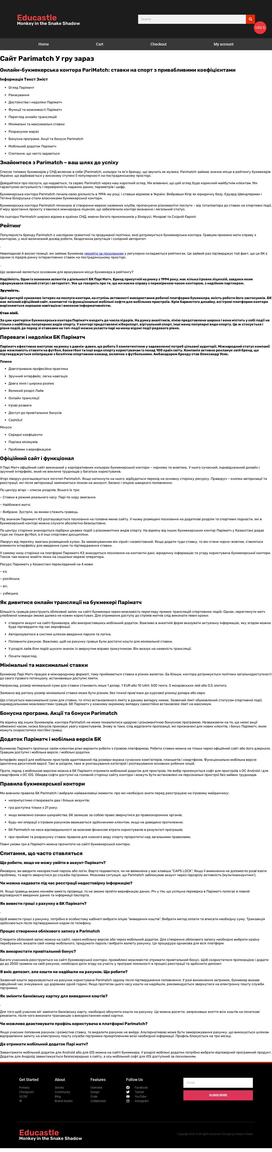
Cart (99, 44)
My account (224, 44)
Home (43, 44)
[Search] (250, 19)
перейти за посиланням (104, 253)
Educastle (37, 18)
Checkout (158, 44)
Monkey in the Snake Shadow (48, 23)
